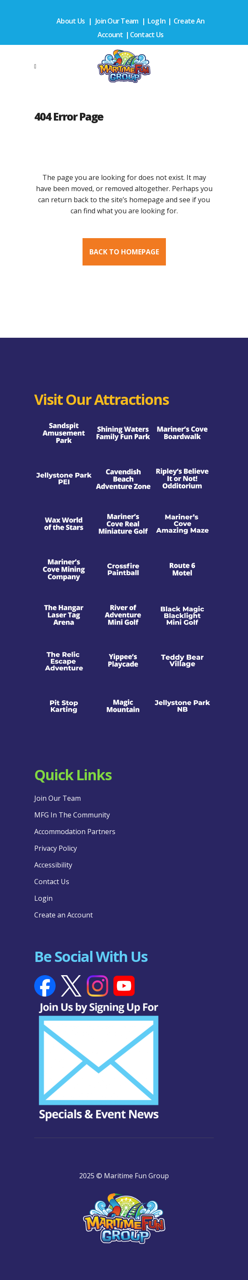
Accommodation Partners (74, 831)
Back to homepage (124, 252)
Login (43, 898)
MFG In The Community (72, 815)
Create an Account (63, 915)
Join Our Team (116, 21)
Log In (156, 21)
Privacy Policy (55, 848)
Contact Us (147, 34)
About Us (70, 21)
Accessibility (53, 865)
